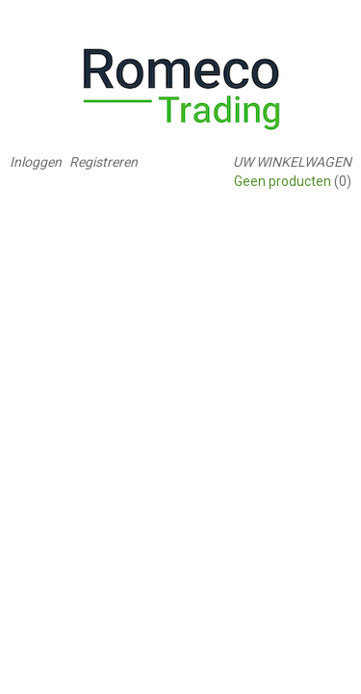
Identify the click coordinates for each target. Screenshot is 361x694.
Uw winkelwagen (292, 162)
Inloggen (36, 162)
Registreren (103, 162)
